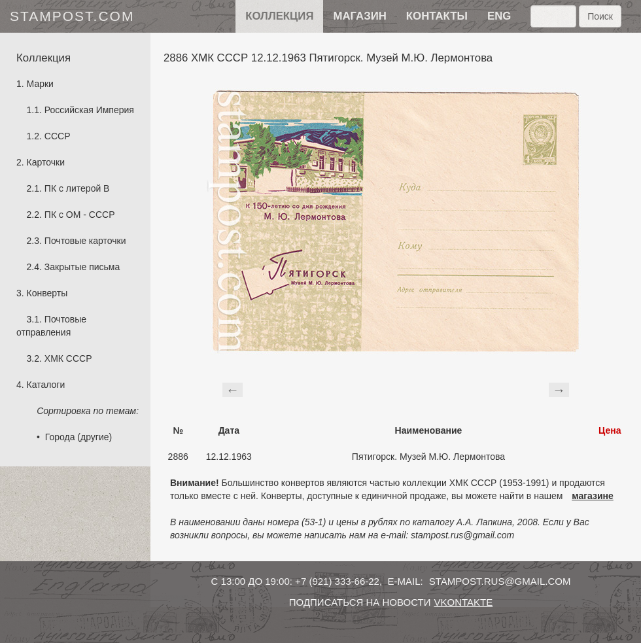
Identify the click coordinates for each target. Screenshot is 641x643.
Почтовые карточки (85, 240)
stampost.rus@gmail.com (500, 581)
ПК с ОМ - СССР (79, 214)
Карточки (46, 162)
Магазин (359, 16)
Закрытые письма (82, 267)
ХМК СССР (68, 358)
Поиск (600, 16)
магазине (593, 496)
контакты (437, 16)
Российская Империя (89, 110)
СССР (57, 136)
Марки (40, 83)
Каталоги (46, 384)
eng (499, 16)
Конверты (47, 293)
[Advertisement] (396, 388)
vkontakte (463, 602)
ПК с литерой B (77, 188)
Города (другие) (78, 437)
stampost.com (72, 16)
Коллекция (279, 16)
